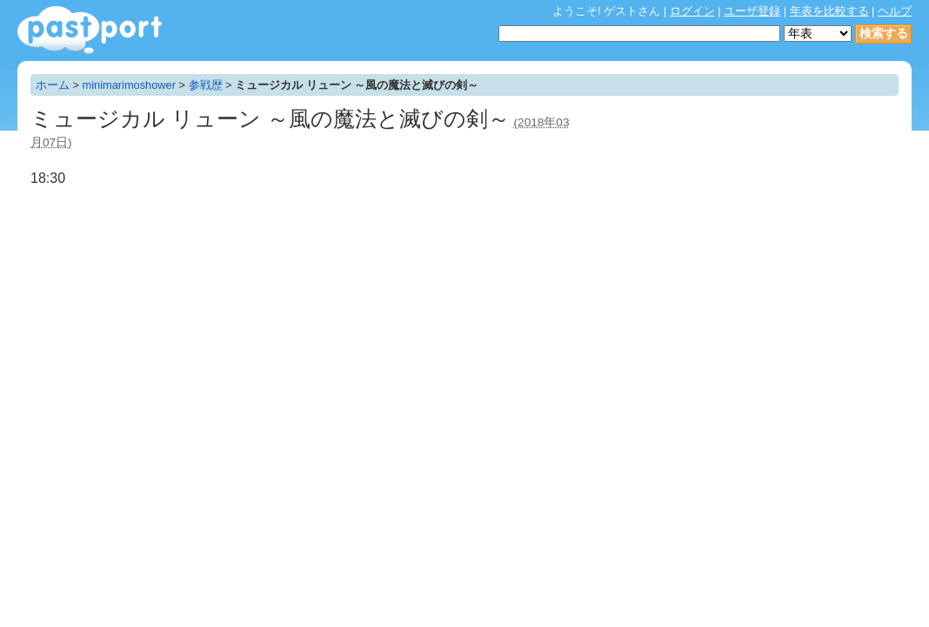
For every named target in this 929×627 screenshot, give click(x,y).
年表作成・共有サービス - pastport (89, 30)
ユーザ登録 (752, 10)
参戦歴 (206, 84)
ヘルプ (895, 10)
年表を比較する (829, 10)
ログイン (692, 10)
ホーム (53, 84)
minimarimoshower (129, 84)
